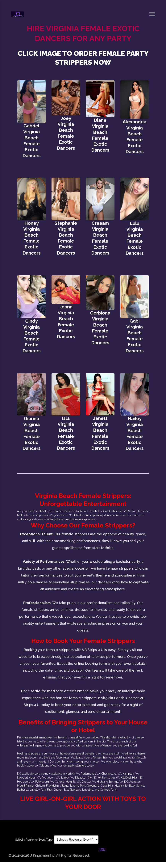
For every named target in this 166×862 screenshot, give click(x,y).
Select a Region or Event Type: (34, 839)
